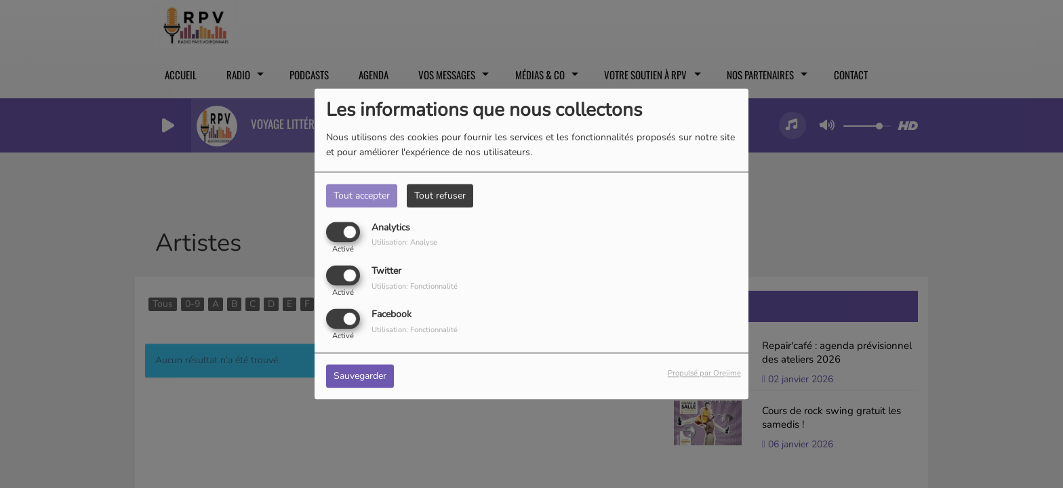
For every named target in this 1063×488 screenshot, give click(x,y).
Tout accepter (362, 195)
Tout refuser (440, 195)
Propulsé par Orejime (704, 374)
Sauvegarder (360, 376)
